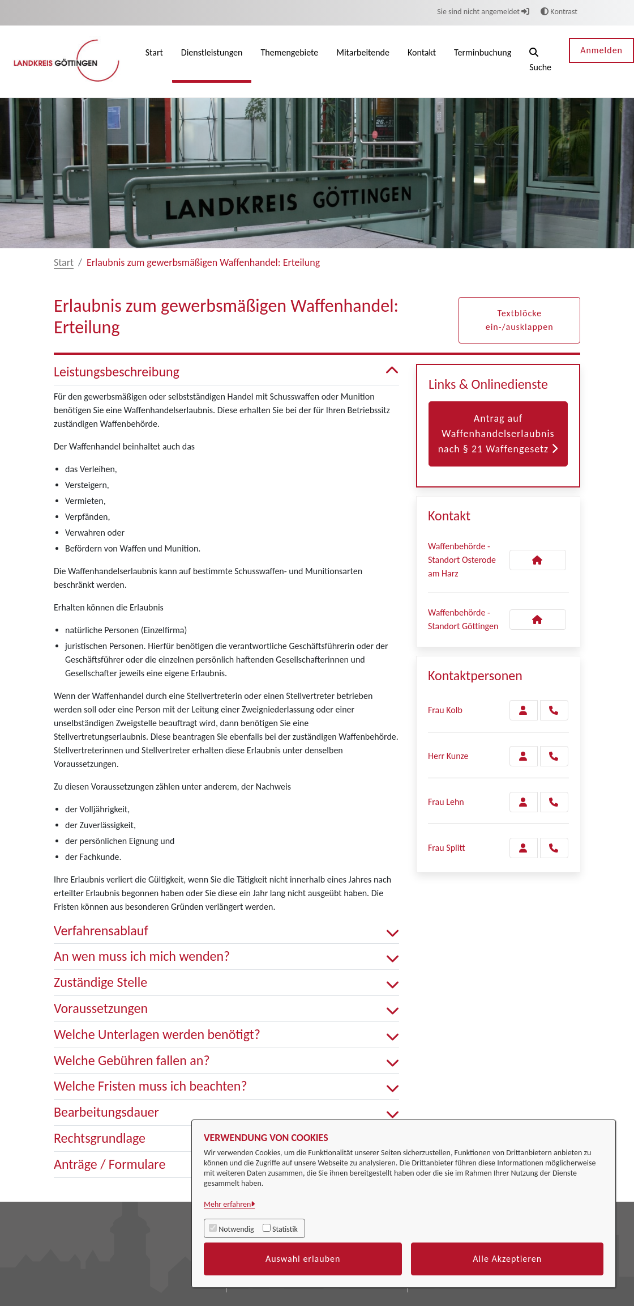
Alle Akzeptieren (507, 1258)
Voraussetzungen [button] (226, 1008)
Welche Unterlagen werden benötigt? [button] (226, 1035)
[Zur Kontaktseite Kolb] (523, 710)
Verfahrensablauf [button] (226, 931)
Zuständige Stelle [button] (226, 982)
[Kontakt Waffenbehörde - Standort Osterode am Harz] (537, 560)
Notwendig (236, 1229)
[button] (540, 61)
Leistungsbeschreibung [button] (226, 372)
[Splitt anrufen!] (554, 848)
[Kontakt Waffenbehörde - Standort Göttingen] (537, 619)
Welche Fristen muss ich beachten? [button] (226, 1086)
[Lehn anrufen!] (554, 802)
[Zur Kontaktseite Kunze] (523, 756)
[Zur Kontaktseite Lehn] (523, 802)
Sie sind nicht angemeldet (483, 11)
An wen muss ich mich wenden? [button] (226, 956)
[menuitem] (154, 61)
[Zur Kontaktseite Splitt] (523, 848)
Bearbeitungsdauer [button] (226, 1112)
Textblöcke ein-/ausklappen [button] (520, 320)
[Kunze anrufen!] (554, 756)
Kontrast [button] (559, 11)
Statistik (285, 1229)
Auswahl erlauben (303, 1258)
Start (64, 262)
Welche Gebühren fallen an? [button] (226, 1061)
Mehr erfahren (227, 1204)
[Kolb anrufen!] (554, 710)
